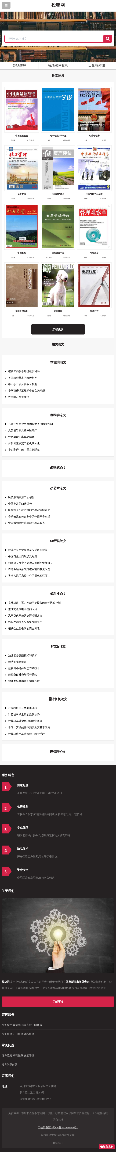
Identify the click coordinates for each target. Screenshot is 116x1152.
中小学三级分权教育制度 (22, 384)
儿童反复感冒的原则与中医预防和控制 (30, 424)
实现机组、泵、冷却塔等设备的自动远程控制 (34, 602)
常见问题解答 (9, 1064)
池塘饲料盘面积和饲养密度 (24, 681)
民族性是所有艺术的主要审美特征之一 (30, 510)
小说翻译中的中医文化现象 (24, 449)
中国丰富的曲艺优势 (20, 503)
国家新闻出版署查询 (77, 981)
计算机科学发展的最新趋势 (24, 714)
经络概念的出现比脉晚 (21, 436)
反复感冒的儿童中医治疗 (22, 430)
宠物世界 (58, 311)
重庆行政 (94, 311)
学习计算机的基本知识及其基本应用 (29, 727)
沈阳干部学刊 (21, 311)
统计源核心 (49, 257)
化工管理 (21, 194)
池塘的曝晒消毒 (17, 661)
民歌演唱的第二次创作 (21, 497)
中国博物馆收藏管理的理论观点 (26, 523)
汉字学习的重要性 (18, 397)
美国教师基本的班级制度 (22, 377)
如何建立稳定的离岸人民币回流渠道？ (30, 563)
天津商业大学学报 (58, 135)
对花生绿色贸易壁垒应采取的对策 (28, 550)
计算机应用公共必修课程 (22, 708)
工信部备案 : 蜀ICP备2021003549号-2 (58, 1127)
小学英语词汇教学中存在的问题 (26, 390)
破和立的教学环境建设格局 (24, 371)
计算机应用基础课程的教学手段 (26, 733)
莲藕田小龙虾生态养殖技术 (24, 668)
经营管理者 (94, 135)
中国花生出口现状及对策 (22, 556)
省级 (49, 140)
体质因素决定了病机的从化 (24, 443)
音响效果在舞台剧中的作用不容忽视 (29, 516)
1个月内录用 (30, 140)
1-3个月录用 (66, 257)
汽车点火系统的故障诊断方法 (25, 615)
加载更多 (58, 329)
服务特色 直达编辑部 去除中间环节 (22, 1024)
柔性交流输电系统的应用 (22, 609)
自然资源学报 (58, 252)
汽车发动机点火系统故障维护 (25, 622)
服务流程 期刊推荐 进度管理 (18, 1055)
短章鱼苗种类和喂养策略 (22, 674)
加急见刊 (108, 1146)
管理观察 (94, 252)
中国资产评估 (58, 194)
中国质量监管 (21, 135)
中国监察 (21, 252)
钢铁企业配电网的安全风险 (24, 628)
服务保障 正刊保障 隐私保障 (18, 1034)
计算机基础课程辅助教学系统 (25, 720)
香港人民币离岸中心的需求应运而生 (29, 575)
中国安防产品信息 (94, 194)
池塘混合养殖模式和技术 (22, 655)
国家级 (13, 140)
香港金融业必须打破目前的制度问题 (29, 569)
